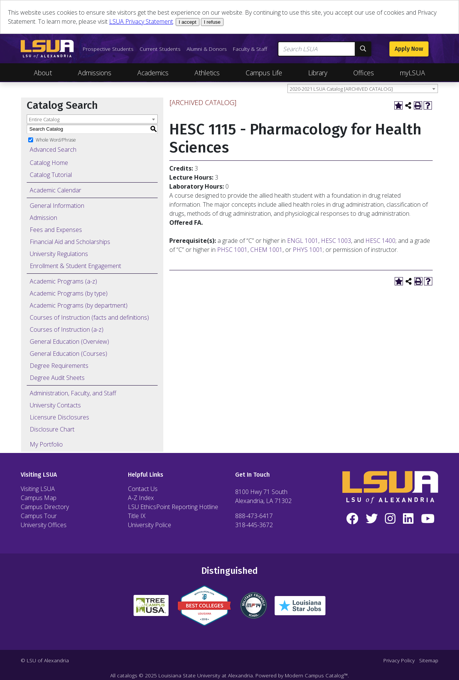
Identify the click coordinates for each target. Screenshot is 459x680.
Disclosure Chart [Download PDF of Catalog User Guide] (52, 429)
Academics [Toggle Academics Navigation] (153, 72)
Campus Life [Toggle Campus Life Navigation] (264, 72)
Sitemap (428, 660)
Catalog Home (49, 163)
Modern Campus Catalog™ (316, 675)
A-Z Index (141, 498)
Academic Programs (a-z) (63, 281)
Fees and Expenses (56, 230)
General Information (57, 205)
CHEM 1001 (266, 249)
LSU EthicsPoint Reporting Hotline (173, 507)
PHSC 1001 (232, 249)
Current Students (160, 48)
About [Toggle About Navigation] (43, 72)
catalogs (127, 675)
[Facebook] (352, 518)
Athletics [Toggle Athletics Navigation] (207, 72)
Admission (43, 217)
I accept (187, 22)
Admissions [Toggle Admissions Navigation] (94, 72)
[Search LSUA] (317, 48)
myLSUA (412, 72)
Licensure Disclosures (59, 417)
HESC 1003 (336, 240)
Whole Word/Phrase (56, 139)
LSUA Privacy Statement (141, 21)
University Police (149, 525)
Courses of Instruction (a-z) (66, 329)
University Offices (44, 525)
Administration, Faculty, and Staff (73, 393)
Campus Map (38, 498)
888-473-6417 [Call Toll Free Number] (254, 516)
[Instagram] (390, 518)
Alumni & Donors (207, 48)
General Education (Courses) (68, 353)
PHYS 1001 (308, 249)
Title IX (137, 516)
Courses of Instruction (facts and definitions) (89, 317)
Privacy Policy (399, 660)
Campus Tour (39, 516)
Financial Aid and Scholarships (70, 242)
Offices (363, 72)
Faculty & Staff (250, 48)
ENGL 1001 (302, 240)
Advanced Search (53, 149)
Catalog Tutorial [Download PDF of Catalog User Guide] (51, 175)
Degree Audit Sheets (57, 378)
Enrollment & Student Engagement (75, 266)
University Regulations (59, 254)
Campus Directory (45, 507)
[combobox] (362, 88)
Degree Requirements (59, 365)
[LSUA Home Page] (47, 49)
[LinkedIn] (408, 518)
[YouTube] (427, 518)
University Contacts (55, 405)
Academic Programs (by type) (69, 293)
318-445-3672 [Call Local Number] (254, 525)
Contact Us (143, 489)
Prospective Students (108, 48)
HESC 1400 (380, 240)
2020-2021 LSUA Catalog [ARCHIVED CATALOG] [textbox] (341, 88)
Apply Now (409, 48)
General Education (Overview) (69, 341)
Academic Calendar (55, 190)
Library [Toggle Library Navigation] (317, 72)
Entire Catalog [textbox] (44, 119)
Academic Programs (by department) (79, 305)
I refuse (212, 22)
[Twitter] (371, 518)
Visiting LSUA (38, 489)
